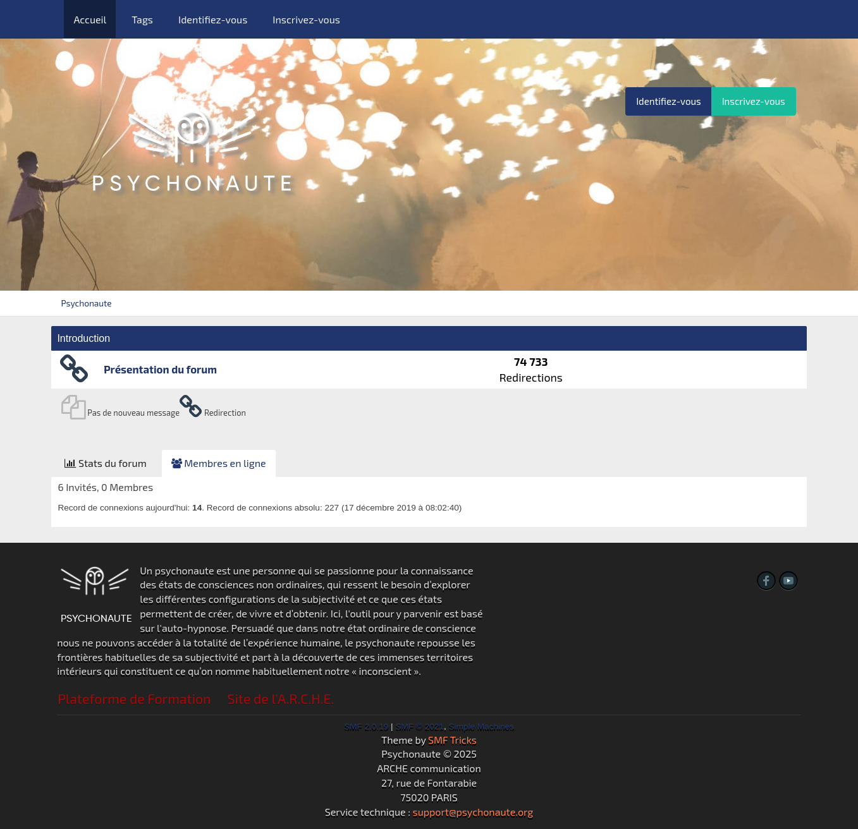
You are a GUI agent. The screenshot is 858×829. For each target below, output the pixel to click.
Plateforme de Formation (134, 698)
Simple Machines (481, 726)
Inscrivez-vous (306, 19)
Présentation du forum (160, 369)
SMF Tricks (452, 740)
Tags (142, 19)
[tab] (105, 463)
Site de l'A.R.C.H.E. (281, 698)
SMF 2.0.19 (366, 726)
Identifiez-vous (212, 19)
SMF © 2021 (419, 726)
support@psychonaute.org (473, 812)
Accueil (89, 19)
